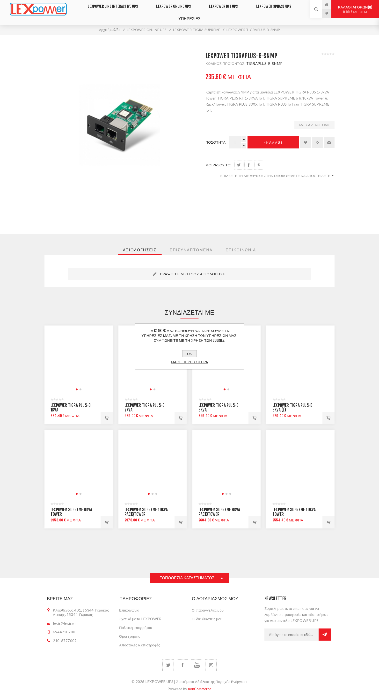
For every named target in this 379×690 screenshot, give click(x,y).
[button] (77, 383)
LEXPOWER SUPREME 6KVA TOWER (71, 505)
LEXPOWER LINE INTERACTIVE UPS (119, 4)
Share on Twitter (238, 158)
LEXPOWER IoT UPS (221, 4)
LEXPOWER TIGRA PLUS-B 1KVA (71, 401)
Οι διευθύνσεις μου (207, 612)
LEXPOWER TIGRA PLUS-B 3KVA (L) (292, 401)
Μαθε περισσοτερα (189, 362)
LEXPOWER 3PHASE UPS (267, 4)
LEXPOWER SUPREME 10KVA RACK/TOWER (146, 505)
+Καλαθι (273, 135)
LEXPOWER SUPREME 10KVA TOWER (294, 505)
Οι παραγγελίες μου (208, 603)
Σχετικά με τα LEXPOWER (140, 612)
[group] (78, 353)
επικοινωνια (241, 243)
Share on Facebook (248, 158)
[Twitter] (168, 658)
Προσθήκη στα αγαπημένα (305, 135)
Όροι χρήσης (129, 629)
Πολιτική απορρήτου (135, 621)
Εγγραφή (325, 628)
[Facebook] (182, 658)
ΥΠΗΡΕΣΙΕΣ (189, 13)
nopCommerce (199, 682)
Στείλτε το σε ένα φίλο (329, 135)
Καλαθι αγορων (355, 9)
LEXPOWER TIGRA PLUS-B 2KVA (144, 401)
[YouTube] (196, 658)
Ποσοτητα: (215, 135)
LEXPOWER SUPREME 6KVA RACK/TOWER (219, 505)
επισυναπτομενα (191, 243)
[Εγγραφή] (291, 628)
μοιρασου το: (218, 158)
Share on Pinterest (258, 158)
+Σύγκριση (317, 135)
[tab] (140, 243)
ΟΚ (189, 354)
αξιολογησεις (140, 243)
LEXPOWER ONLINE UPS (176, 4)
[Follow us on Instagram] (211, 658)
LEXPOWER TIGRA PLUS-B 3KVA (218, 401)
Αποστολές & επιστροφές (139, 638)
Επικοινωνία (129, 603)
